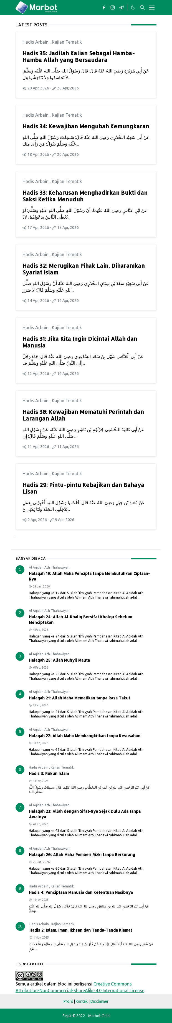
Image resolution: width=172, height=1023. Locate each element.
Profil (68, 1001)
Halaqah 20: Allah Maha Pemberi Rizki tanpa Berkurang (82, 854)
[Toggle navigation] (151, 7)
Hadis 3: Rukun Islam (49, 773)
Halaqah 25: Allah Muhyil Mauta (59, 660)
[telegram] (121, 7)
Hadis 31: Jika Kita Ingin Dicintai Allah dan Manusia (79, 342)
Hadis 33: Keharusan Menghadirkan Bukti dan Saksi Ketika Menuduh (85, 196)
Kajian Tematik (67, 41)
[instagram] (112, 7)
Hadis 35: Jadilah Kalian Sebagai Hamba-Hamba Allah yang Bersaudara (78, 56)
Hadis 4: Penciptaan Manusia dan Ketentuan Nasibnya (81, 892)
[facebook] (103, 7)
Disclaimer (99, 1001)
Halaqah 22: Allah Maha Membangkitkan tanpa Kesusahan (84, 735)
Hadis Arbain (36, 41)
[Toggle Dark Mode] (132, 7)
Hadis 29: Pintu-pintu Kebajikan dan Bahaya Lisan (83, 488)
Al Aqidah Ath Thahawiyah (49, 567)
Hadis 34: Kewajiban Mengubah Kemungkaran (85, 126)
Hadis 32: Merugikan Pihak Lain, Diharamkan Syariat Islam (83, 269)
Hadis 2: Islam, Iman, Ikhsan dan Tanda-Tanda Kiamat (80, 930)
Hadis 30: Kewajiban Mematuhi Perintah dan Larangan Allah (83, 415)
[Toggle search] (142, 7)
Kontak (82, 1001)
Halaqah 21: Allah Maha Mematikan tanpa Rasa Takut (79, 698)
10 (20, 926)
